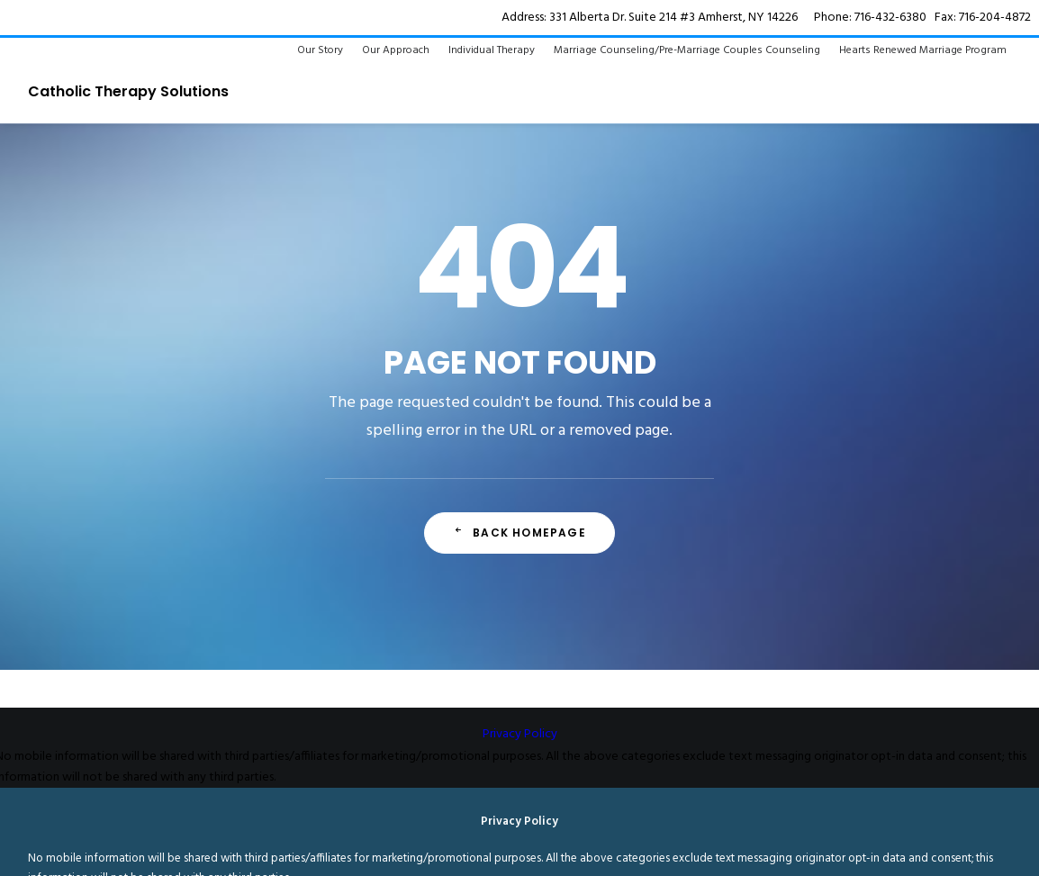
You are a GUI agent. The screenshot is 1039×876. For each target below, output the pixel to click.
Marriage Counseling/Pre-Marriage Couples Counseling (687, 50)
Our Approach (395, 50)
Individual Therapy (491, 50)
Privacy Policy (520, 734)
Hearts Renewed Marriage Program (923, 50)
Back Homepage (519, 532)
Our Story (320, 50)
